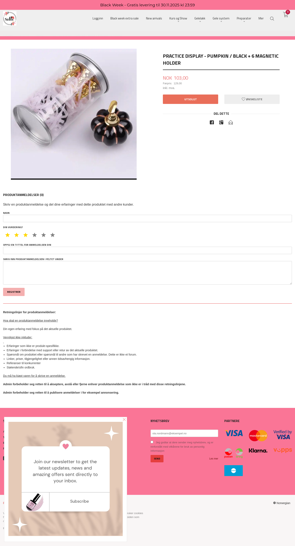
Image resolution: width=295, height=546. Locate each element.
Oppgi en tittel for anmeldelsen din (147, 248)
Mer (261, 18)
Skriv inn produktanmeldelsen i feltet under (147, 271)
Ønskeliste (252, 99)
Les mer (213, 458)
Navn (147, 216)
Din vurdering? (13, 227)
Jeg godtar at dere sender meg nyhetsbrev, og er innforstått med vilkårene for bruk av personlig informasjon (182, 446)
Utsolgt (190, 99)
